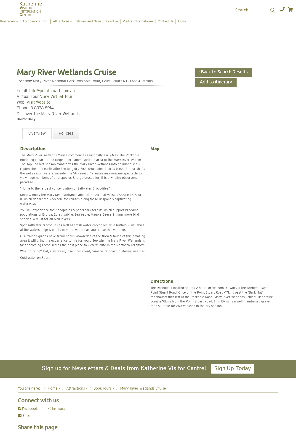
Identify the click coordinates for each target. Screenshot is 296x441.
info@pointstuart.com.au (52, 91)
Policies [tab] (66, 133)
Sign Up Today (232, 368)
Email (25, 415)
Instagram (58, 409)
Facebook (28, 409)
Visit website (39, 102)
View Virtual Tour (56, 97)
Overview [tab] (37, 133)
